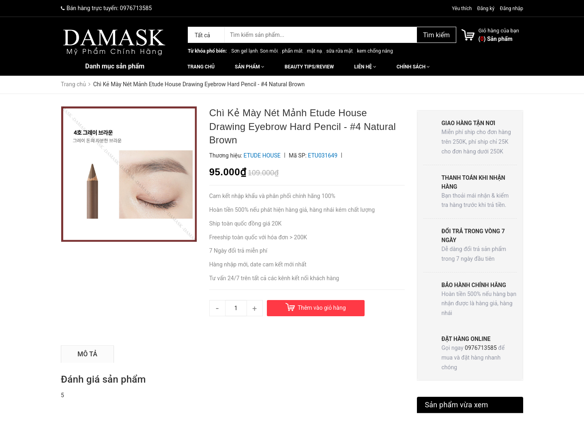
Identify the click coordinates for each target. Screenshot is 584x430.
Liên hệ (365, 67)
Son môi (269, 51)
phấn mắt (292, 51)
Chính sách (413, 67)
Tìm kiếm (436, 35)
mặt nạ (314, 51)
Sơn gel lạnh (244, 51)
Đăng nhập (511, 8)
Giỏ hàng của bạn (499, 31)
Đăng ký (485, 8)
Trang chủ (201, 67)
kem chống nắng (375, 51)
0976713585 (136, 8)
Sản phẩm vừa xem (456, 404)
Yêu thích (462, 8)
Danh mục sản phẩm (114, 66)
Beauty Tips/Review (309, 67)
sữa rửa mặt (339, 51)
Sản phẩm (249, 67)
